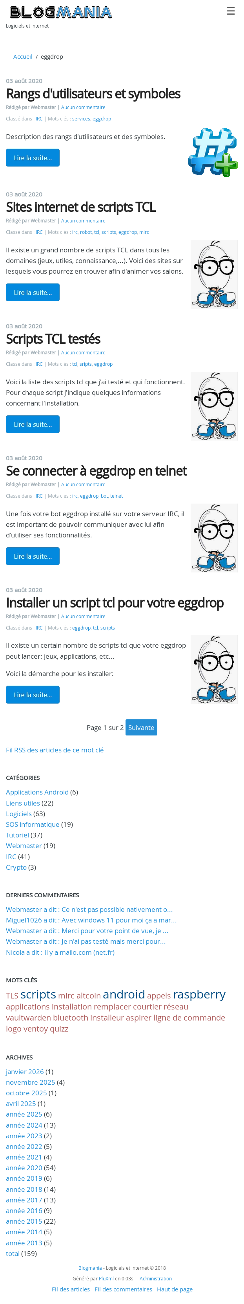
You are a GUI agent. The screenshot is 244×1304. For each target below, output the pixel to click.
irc (75, 232)
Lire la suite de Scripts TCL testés (33, 424)
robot (86, 232)
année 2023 (24, 1135)
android (124, 994)
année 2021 (24, 1156)
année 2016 (24, 1210)
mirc (144, 232)
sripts (86, 364)
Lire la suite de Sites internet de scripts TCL (33, 292)
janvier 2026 (25, 1071)
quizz (59, 1028)
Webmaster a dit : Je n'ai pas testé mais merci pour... (86, 941)
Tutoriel (17, 834)
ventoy (36, 1028)
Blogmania (90, 1268)
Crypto (16, 867)
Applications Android (37, 791)
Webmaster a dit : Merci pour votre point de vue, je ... (87, 930)
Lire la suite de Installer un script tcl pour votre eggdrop (33, 694)
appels (159, 995)
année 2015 (24, 1221)
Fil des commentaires (123, 1289)
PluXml (106, 1278)
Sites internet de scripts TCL (80, 206)
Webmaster (24, 845)
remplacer (112, 1006)
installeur (107, 1017)
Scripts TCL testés (53, 338)
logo (14, 1028)
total (13, 1253)
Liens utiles (23, 803)
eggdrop (102, 119)
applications (28, 1006)
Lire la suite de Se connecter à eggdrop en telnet (33, 556)
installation (72, 1006)
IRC (39, 119)
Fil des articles (71, 1289)
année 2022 (24, 1146)
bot (104, 496)
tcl (96, 232)
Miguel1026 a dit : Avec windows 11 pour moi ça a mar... (91, 919)
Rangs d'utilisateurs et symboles (93, 93)
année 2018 (24, 1189)
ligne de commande (189, 1017)
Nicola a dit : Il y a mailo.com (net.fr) (60, 952)
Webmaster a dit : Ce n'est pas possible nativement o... (89, 909)
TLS (12, 995)
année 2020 (24, 1167)
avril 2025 (21, 1103)
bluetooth (70, 1017)
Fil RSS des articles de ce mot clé (55, 749)
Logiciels (19, 813)
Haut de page (175, 1289)
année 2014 (24, 1231)
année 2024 (24, 1125)
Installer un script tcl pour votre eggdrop (115, 602)
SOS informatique (33, 824)
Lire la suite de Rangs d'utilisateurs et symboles (33, 157)
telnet (116, 496)
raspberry (199, 994)
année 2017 (24, 1199)
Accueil (23, 56)
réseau (176, 1006)
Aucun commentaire (83, 107)
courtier (147, 1006)
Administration (156, 1278)
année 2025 (24, 1114)
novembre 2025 (30, 1082)
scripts (109, 232)
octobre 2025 (26, 1092)
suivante (141, 727)
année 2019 (24, 1178)
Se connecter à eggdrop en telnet (96, 470)
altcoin (88, 995)
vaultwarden (28, 1017)
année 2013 (24, 1242)
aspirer (138, 1017)
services (81, 119)
